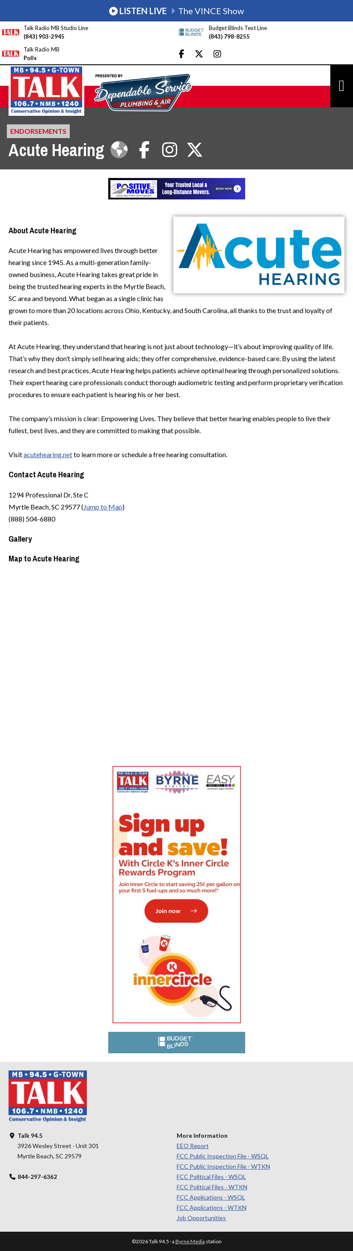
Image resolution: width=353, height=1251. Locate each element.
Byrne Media (190, 1241)
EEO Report (193, 1145)
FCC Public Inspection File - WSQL (223, 1156)
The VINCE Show (176, 11)
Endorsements (38, 131)
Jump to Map (102, 507)
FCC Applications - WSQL (211, 1197)
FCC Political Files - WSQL (211, 1176)
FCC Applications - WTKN (211, 1207)
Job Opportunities (201, 1217)
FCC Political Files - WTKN (212, 1187)
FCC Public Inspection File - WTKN (223, 1166)
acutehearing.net (48, 454)
